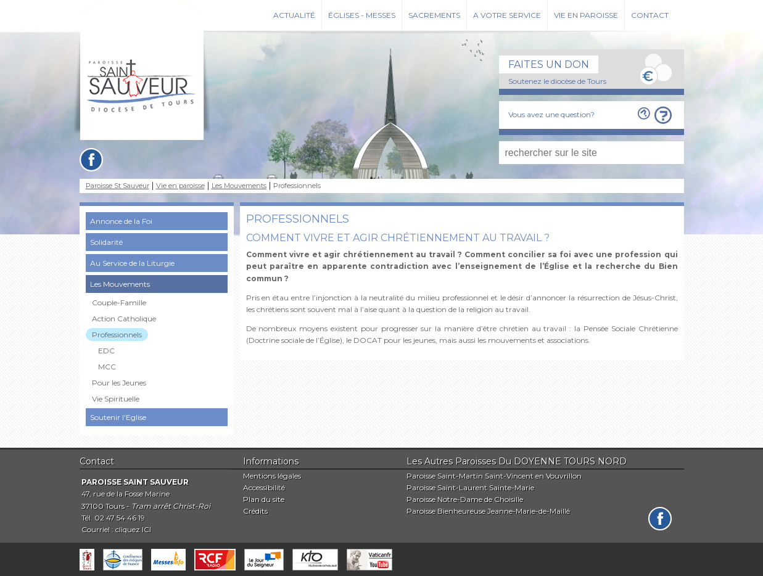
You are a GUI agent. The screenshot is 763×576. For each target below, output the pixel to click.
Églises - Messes (361, 15)
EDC (106, 350)
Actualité (294, 15)
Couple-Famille (119, 302)
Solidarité (106, 242)
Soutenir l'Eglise (118, 417)
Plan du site (263, 499)
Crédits (255, 511)
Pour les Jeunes (119, 382)
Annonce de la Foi (121, 221)
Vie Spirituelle (115, 398)
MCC (107, 366)
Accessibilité (264, 487)
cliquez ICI (133, 529)
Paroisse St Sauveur (117, 186)
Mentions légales (272, 475)
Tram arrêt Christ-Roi (170, 506)
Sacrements (434, 15)
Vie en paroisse (586, 15)
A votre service (507, 15)
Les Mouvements (239, 186)
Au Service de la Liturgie (132, 263)
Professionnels (117, 334)
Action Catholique (124, 318)
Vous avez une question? (551, 114)
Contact (650, 15)
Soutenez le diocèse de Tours (557, 81)
